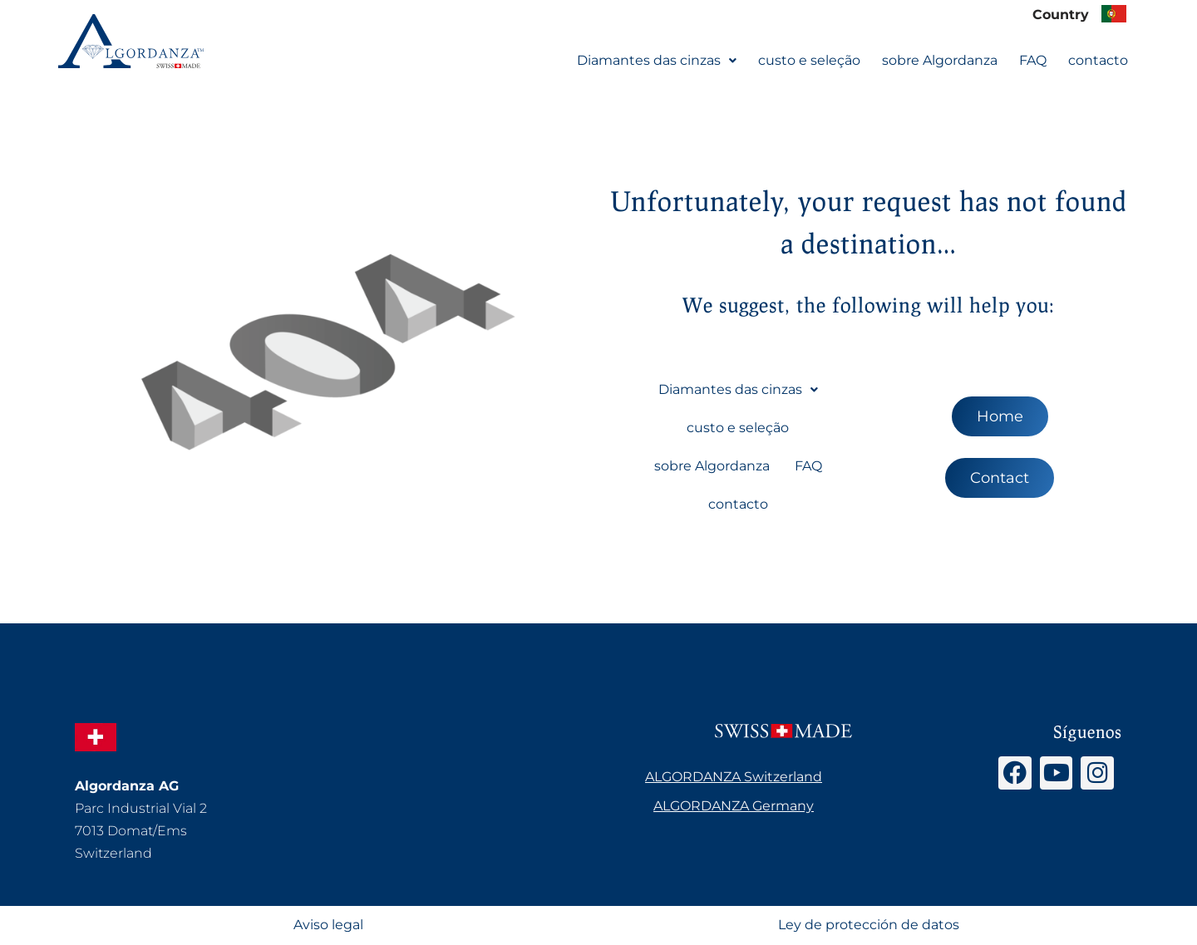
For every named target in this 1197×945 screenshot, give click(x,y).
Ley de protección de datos (868, 925)
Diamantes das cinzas (656, 59)
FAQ (1033, 59)
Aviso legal (328, 925)
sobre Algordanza (940, 59)
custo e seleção (809, 59)
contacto (1098, 59)
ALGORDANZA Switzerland (733, 777)
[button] (656, 60)
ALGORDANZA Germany (733, 806)
